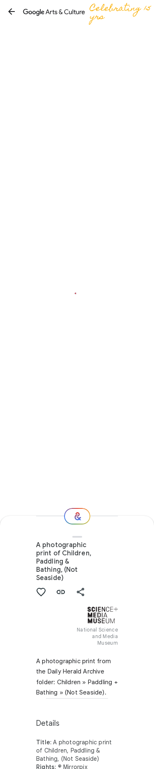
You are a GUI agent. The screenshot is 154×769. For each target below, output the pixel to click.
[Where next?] (77, 516)
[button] (11, 11)
